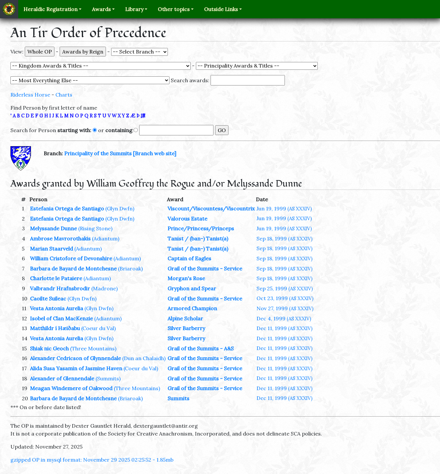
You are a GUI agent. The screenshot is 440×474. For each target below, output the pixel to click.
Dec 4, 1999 (284, 318)
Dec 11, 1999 (285, 328)
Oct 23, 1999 (285, 298)
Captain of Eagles (189, 258)
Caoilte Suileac (48, 298)
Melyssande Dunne (53, 228)
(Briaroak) (130, 268)
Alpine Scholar (185, 318)
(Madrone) (104, 288)
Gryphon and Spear (192, 288)
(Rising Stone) (95, 228)
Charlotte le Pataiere (56, 278)
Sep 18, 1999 (285, 238)
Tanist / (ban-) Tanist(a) (198, 238)
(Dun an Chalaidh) (144, 358)
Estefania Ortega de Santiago (67, 208)
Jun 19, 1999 (284, 208)
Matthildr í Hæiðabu (55, 328)
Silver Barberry (186, 328)
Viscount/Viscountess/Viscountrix (211, 208)
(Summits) (108, 378)
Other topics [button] (174, 9)
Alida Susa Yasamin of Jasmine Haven (76, 368)
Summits (178, 398)
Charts (63, 94)
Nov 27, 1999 (285, 308)
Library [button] (134, 9)
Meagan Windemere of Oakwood (71, 388)
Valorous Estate (187, 218)
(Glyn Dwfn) (119, 208)
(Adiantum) (105, 238)
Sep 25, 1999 (285, 288)
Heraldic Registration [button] (50, 9)
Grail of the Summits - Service (205, 268)
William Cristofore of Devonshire (71, 258)
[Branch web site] (154, 153)
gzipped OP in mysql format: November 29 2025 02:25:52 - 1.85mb (91, 459)
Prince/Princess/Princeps (201, 228)
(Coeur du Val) (98, 328)
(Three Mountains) (93, 348)
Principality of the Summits (98, 153)
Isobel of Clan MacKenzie (61, 318)
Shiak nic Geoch (49, 348)
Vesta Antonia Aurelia (56, 308)
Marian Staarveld (51, 248)
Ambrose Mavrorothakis (60, 238)
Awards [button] (101, 9)
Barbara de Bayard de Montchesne (73, 268)
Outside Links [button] (221, 9)
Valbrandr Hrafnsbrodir (60, 288)
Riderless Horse (30, 94)
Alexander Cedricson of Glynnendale (75, 358)
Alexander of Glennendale (62, 378)
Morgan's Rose (186, 278)
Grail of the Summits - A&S (201, 348)
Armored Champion (192, 308)
